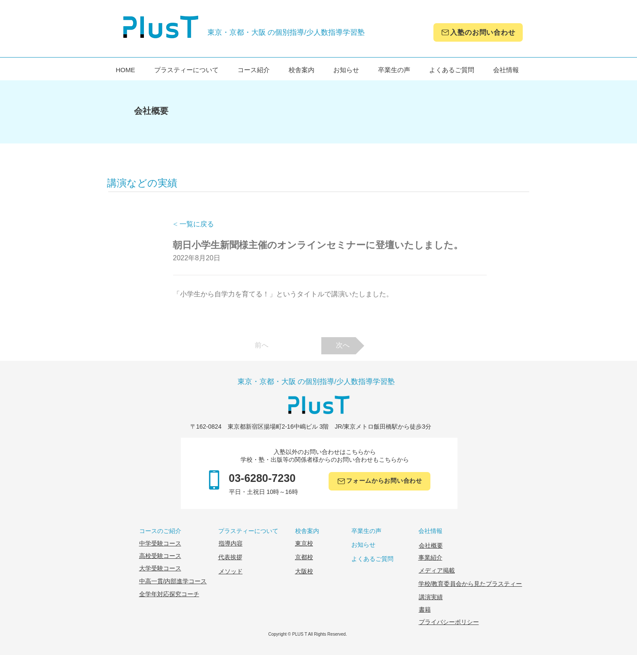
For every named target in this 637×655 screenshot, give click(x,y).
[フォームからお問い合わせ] (379, 481)
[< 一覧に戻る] (201, 224)
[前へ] (261, 345)
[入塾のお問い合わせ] (478, 32)
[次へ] (342, 345)
